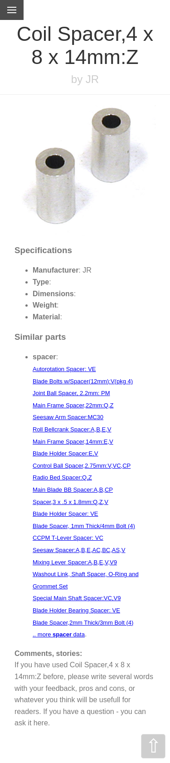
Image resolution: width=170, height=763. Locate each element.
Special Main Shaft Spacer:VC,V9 (77, 598)
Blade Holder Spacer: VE (65, 513)
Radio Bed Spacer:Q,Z (62, 477)
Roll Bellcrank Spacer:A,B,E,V (72, 429)
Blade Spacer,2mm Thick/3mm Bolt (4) (83, 622)
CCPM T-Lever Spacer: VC (68, 537)
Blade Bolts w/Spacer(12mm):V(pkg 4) (83, 381)
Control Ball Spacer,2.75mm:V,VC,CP (82, 465)
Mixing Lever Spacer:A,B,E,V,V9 (75, 562)
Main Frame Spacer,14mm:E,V (73, 441)
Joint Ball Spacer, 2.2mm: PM (71, 393)
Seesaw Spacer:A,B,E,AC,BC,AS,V (79, 550)
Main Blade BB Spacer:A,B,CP (73, 489)
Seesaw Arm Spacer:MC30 (68, 417)
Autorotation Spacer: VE (64, 369)
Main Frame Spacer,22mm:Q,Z (73, 405)
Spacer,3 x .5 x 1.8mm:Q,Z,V (70, 502)
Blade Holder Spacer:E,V (65, 453)
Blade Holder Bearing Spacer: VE (76, 610)
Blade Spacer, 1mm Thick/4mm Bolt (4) (84, 526)
